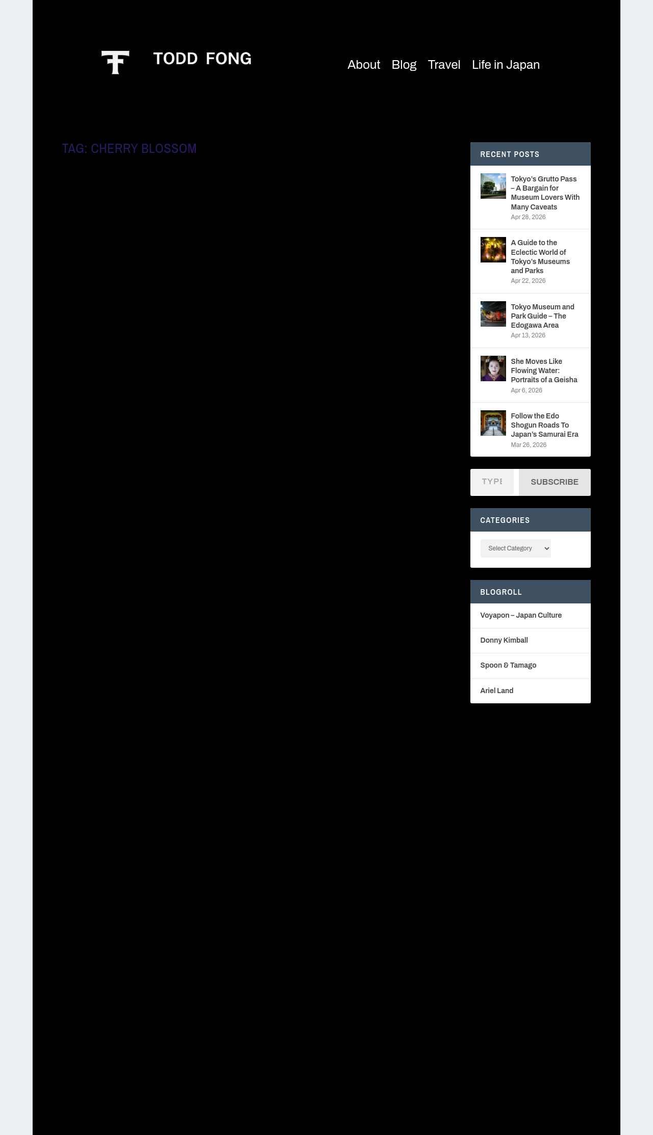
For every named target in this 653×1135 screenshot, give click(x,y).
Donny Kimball (505, 640)
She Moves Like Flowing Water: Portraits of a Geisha (544, 371)
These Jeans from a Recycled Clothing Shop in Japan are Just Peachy (150, 310)
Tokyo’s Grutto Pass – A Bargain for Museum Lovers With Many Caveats (545, 193)
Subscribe (555, 482)
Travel (444, 64)
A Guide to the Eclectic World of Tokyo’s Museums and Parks (540, 257)
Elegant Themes (145, 1123)
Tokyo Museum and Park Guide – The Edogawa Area (543, 316)
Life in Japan (506, 64)
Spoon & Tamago (509, 665)
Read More (97, 388)
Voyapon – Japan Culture (521, 615)
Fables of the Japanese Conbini (339, 550)
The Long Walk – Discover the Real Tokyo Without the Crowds (155, 556)
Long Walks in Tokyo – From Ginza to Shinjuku (350, 310)
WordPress (254, 1123)
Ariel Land (497, 691)
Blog (404, 64)
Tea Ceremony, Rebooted (122, 806)
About (363, 64)
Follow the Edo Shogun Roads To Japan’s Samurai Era (545, 425)
